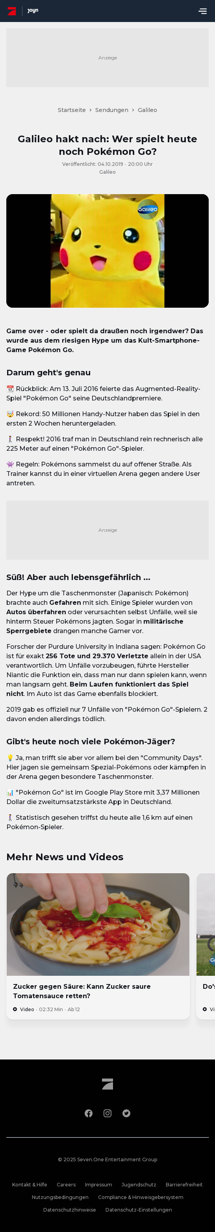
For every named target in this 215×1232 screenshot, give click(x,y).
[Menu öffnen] (202, 11)
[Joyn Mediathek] (33, 11)
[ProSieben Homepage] (11, 11)
